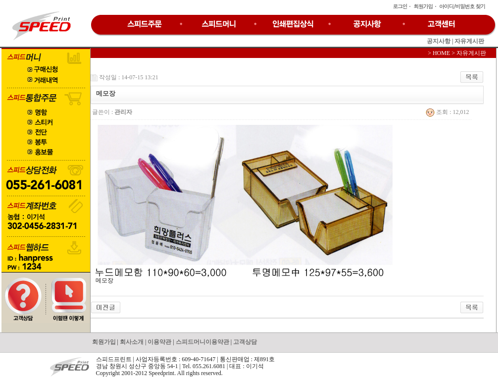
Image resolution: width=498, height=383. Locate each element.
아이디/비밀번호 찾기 (462, 6)
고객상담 (245, 341)
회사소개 (132, 341)
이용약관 (159, 341)
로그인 (400, 6)
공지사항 (438, 41)
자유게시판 (469, 41)
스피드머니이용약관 (202, 341)
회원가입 (423, 6)
